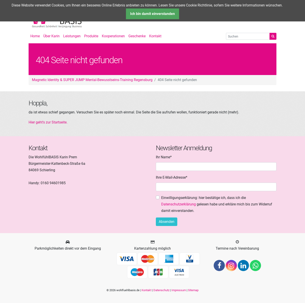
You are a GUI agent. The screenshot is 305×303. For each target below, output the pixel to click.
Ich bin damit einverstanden (152, 14)
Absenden (166, 221)
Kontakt (146, 290)
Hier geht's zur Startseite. (48, 122)
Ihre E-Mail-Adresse (171, 177)
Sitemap (193, 290)
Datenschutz (161, 290)
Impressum (178, 290)
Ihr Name (164, 156)
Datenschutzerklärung (178, 204)
